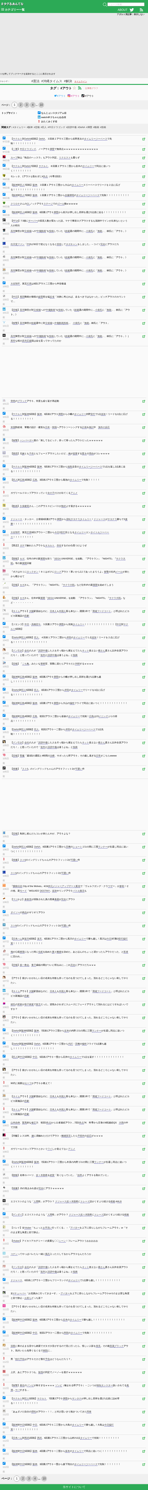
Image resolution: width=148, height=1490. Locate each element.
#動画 (96, 127)
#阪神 (30, 127)
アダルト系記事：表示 (130, 14)
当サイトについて (74, 1486)
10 (41, 104)
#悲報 (37, 127)
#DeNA (81, 127)
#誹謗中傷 (71, 127)
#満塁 (89, 127)
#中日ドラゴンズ (56, 127)
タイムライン (80, 81)
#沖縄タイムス (51, 81)
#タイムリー (19, 127)
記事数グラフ (91, 88)
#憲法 (35, 81)
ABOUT (122, 9)
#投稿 (103, 127)
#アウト (60, 95)
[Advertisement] (74, 44)
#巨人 (44, 127)
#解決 (68, 81)
